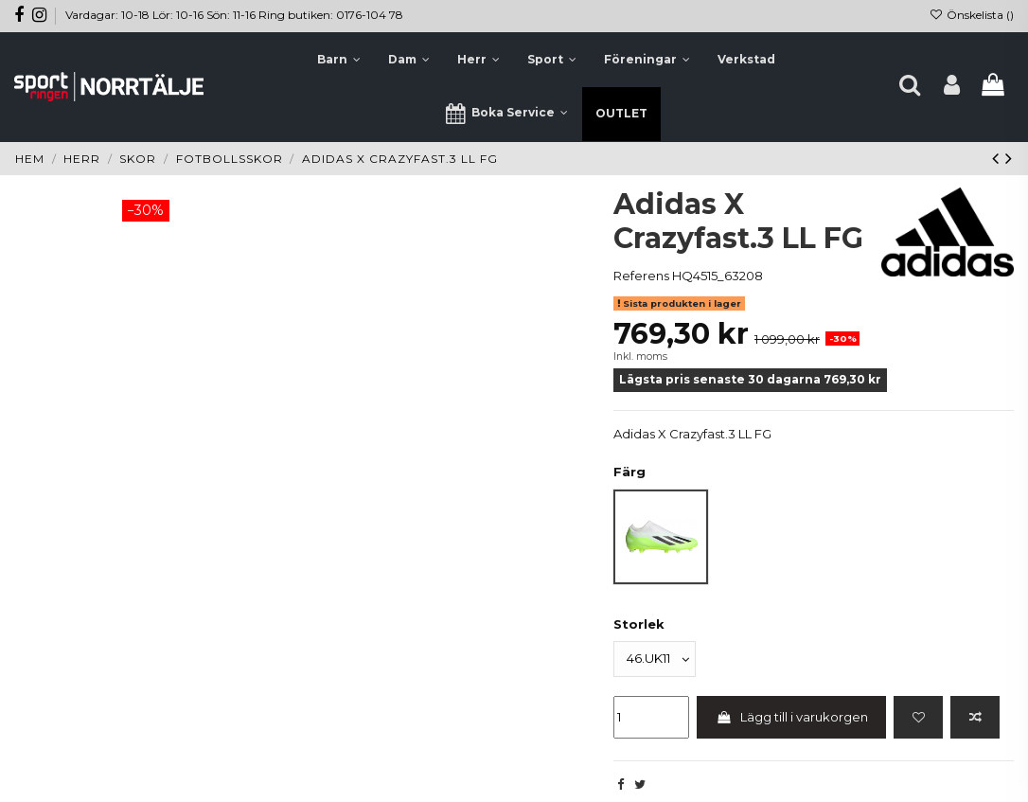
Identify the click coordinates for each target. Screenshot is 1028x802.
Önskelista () (972, 15)
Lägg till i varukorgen (792, 716)
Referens (641, 275)
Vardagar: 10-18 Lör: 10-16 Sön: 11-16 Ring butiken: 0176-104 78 (234, 15)
